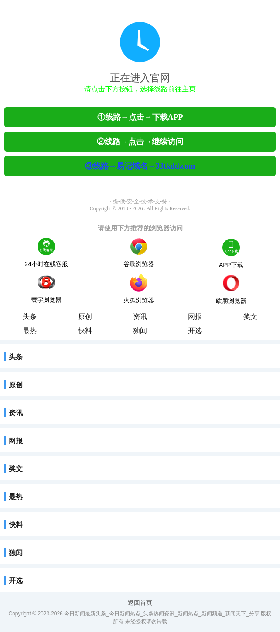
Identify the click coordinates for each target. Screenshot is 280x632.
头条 (30, 316)
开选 (195, 330)
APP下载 (231, 253)
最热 (30, 330)
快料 (85, 330)
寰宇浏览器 (46, 288)
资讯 (140, 316)
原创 (85, 316)
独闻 (140, 330)
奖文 (250, 316)
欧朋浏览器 (231, 290)
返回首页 (140, 602)
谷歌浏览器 (138, 252)
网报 (195, 316)
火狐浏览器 (138, 289)
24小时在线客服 (46, 252)
